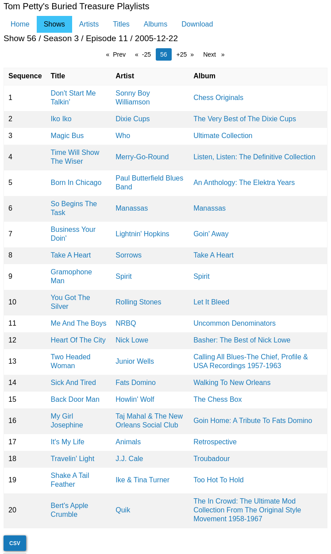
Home (20, 24)
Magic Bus (67, 135)
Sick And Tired (73, 382)
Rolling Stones (138, 302)
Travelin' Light (73, 458)
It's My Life (68, 442)
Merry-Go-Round (142, 157)
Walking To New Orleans (231, 382)
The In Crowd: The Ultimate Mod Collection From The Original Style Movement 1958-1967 (247, 510)
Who (122, 135)
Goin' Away (210, 234)
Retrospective (215, 442)
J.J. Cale (129, 458)
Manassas (131, 208)
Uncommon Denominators (234, 323)
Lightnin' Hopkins (142, 234)
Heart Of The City (78, 340)
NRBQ (125, 323)
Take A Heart (71, 255)
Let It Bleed (211, 302)
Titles (121, 24)
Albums (155, 24)
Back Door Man (75, 399)
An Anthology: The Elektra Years (244, 182)
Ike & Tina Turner (142, 480)
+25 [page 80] (182, 54)
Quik (122, 510)
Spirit (123, 276)
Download (197, 24)
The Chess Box (217, 399)
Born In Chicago (76, 182)
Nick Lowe (131, 340)
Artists (89, 24)
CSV (14, 543)
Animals (128, 442)
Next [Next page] (216, 54)
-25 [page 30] (146, 54)
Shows (54, 24)
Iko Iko (61, 119)
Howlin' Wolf (134, 399)
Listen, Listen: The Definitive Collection (254, 157)
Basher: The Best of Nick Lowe (241, 340)
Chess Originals (218, 97)
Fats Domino (135, 382)
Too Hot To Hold (218, 480)
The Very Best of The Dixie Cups (244, 119)
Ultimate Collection (222, 135)
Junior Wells (134, 361)
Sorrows (128, 255)
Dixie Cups (132, 119)
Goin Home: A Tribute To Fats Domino (252, 420)
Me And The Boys (79, 323)
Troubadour (211, 458)
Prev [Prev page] (121, 54)
